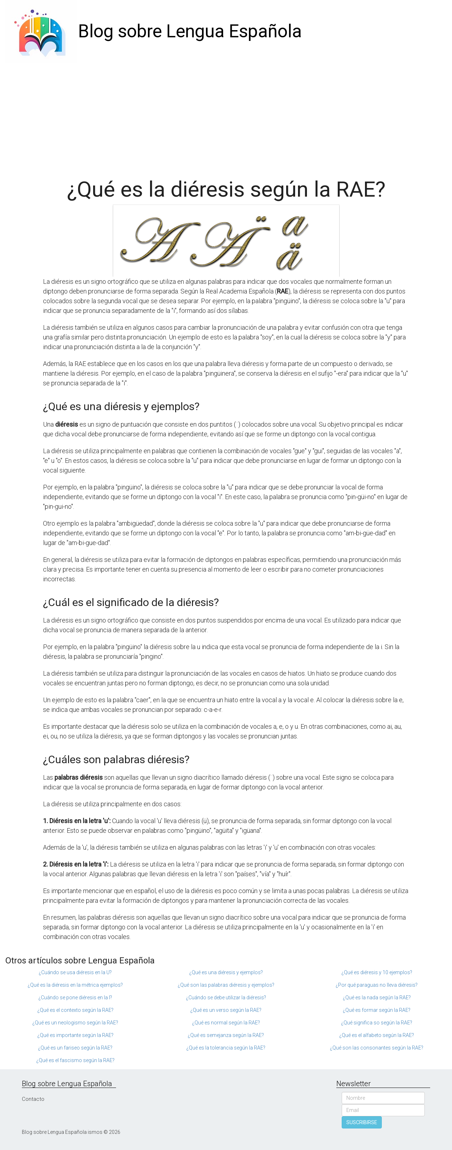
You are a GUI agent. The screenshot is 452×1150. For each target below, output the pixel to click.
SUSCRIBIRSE (361, 1122)
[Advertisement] (226, 116)
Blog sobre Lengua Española (190, 31)
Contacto (33, 1099)
